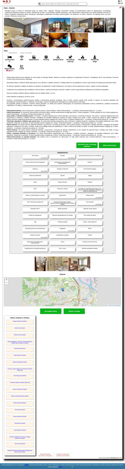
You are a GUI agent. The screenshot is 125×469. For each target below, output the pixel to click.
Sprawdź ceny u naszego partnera (87, 145)
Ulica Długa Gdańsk (20, 409)
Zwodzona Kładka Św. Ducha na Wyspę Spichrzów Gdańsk (19, 437)
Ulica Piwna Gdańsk (20, 443)
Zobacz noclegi (74, 311)
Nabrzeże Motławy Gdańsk (20, 362)
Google (27, 465)
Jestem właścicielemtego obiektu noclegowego (45, 455)
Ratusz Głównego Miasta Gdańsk (20, 396)
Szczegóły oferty (51, 311)
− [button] (6, 282)
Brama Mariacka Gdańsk (19, 416)
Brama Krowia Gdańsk (20, 335)
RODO (60, 467)
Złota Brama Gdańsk (20, 423)
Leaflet (109, 305)
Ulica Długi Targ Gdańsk (20, 375)
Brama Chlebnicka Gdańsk (20, 389)
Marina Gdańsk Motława (20, 403)
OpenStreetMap (117, 305)
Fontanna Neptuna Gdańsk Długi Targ (20, 382)
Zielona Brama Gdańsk (20, 355)
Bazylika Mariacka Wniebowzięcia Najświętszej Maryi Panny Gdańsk (20, 451)
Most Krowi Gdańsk (20, 328)
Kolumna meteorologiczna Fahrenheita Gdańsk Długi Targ (20, 369)
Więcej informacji (109, 145)
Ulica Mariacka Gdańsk (20, 430)
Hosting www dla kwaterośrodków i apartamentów (63, 455)
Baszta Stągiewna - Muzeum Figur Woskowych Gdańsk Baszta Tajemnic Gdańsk (20, 342)
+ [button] (6, 279)
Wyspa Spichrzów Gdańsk (20, 321)
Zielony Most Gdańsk (19, 348)
